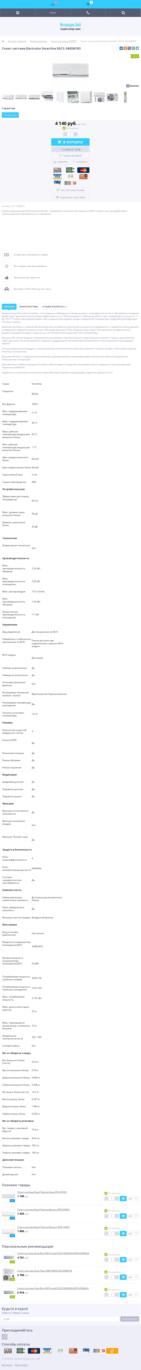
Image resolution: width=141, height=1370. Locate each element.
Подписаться (129, 1319)
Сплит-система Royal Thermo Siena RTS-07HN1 (42, 1192)
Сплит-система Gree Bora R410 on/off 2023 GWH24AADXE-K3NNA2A (53, 1253)
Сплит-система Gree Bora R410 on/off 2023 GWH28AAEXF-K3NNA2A (53, 1288)
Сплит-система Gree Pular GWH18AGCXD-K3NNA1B (44, 1270)
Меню (53, 12)
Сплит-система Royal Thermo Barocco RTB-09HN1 (43, 1209)
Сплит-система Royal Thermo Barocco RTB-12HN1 (43, 1227)
